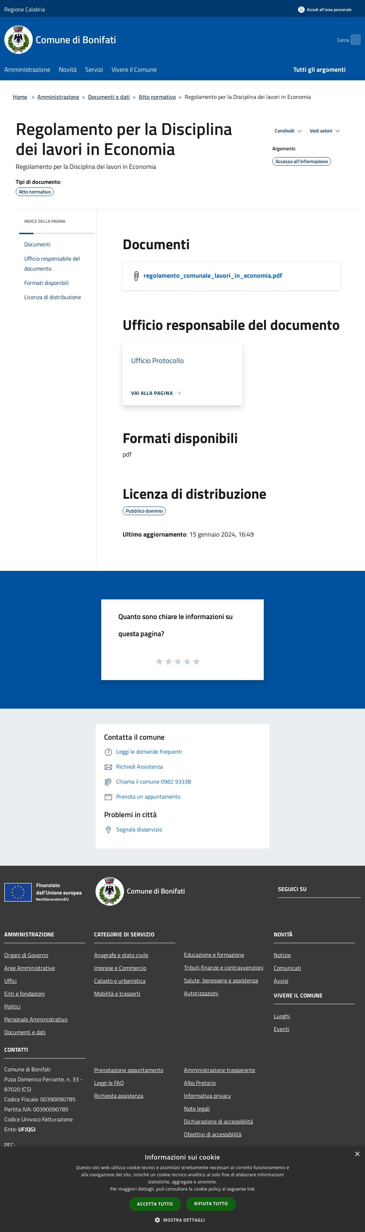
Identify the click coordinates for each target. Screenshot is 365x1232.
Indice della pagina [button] (44, 221)
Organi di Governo (26, 955)
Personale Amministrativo (35, 1019)
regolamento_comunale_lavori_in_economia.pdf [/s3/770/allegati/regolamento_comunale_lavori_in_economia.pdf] (213, 275)
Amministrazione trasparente (219, 1070)
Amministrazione (58, 96)
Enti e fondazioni (24, 993)
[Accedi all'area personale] (325, 9)
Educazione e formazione (214, 954)
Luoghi (282, 1016)
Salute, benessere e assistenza (221, 980)
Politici (12, 1006)
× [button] (357, 1154)
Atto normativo (157, 96)
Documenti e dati (109, 96)
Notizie (282, 955)
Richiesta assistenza (118, 1095)
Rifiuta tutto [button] (211, 1204)
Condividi (289, 131)
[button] (182, 1219)
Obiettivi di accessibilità (212, 1134)
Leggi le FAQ (109, 1082)
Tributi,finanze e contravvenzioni (223, 967)
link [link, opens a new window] (251, 1189)
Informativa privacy (207, 1095)
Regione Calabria (24, 9)
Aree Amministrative (29, 968)
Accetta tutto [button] (155, 1204)
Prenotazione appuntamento (128, 1070)
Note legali (197, 1108)
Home (20, 96)
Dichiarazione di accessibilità (218, 1121)
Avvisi (281, 980)
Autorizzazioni (201, 993)
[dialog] (182, 1189)
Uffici (10, 980)
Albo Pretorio (200, 1082)
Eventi (281, 1029)
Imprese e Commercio (120, 968)
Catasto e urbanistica (119, 980)
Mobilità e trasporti (117, 993)
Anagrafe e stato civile (121, 955)
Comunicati (287, 968)
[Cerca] (352, 39)
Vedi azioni (326, 131)
